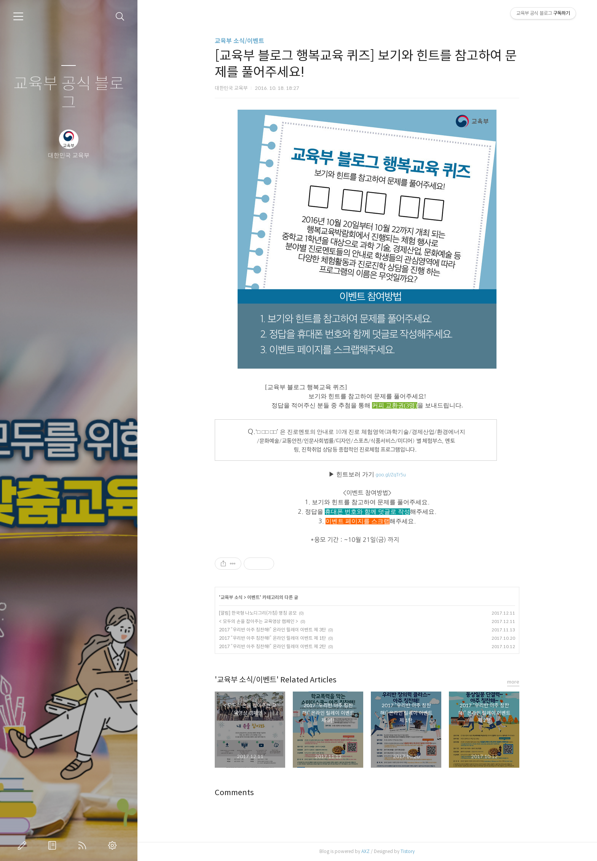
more (513, 682)
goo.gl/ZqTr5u (391, 475)
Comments (234, 792)
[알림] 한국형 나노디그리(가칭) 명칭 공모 (258, 613)
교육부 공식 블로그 (68, 93)
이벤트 (253, 597)
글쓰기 (23, 845)
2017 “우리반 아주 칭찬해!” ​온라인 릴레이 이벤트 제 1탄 (272, 638)
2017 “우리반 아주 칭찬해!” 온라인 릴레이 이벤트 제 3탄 (272, 630)
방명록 (54, 845)
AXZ (365, 851)
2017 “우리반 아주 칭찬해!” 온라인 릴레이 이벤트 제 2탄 (272, 646)
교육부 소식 (231, 597)
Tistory (408, 851)
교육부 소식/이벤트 (239, 41)
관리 (114, 845)
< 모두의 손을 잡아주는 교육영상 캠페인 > (258, 621)
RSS (84, 845)
